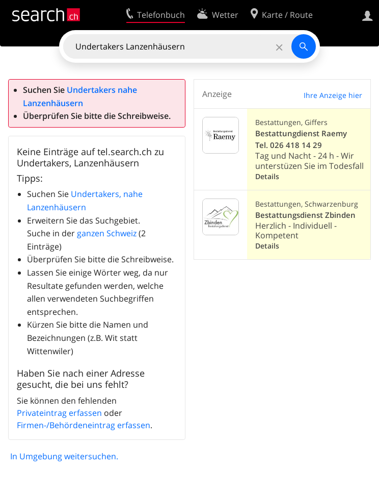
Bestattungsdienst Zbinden (305, 215)
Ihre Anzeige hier (333, 95)
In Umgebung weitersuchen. (64, 456)
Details (267, 176)
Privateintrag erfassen (59, 412)
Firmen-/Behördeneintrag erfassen (83, 425)
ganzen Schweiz (107, 233)
